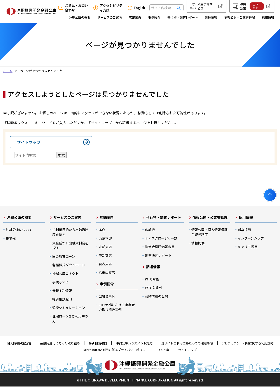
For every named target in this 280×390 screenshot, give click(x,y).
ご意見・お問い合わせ (76, 7)
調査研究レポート (158, 258)
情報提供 (198, 246)
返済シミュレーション (68, 311)
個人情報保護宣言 (19, 346)
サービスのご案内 (109, 17)
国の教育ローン (63, 260)
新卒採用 (244, 233)
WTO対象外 (153, 291)
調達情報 (211, 17)
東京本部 (105, 241)
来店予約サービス (206, 6)
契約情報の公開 (156, 299)
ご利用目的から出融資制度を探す (70, 235)
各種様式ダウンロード (68, 268)
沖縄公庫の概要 (79, 17)
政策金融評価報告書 (160, 250)
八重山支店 (107, 276)
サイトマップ (28, 144)
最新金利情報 (62, 294)
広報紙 (150, 233)
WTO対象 (152, 282)
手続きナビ (60, 285)
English (139, 8)
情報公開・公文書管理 (239, 17)
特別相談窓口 (62, 302)
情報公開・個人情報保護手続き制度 (209, 235)
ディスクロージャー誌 (161, 241)
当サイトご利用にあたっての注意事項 (187, 346)
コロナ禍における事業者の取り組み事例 (117, 310)
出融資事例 (107, 299)
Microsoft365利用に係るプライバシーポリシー (116, 353)
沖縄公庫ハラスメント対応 (134, 346)
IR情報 (11, 241)
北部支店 (105, 250)
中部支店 (105, 258)
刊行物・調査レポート (182, 17)
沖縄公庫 (252, 6)
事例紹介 (154, 17)
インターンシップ (251, 241)
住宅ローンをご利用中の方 (70, 322)
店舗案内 (135, 17)
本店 (102, 233)
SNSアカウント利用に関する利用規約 (247, 346)
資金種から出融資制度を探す (70, 249)
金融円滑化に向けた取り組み (60, 346)
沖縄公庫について (19, 233)
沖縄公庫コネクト (65, 277)
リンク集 (163, 353)
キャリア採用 (247, 250)
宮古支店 (105, 267)
